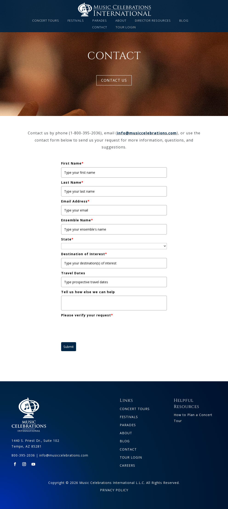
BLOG (183, 21)
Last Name (72, 182)
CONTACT (99, 27)
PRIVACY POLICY (114, 490)
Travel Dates (73, 273)
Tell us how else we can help (88, 292)
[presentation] (96, 328)
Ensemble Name (77, 220)
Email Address (75, 201)
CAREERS (127, 465)
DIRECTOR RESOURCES (153, 21)
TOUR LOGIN (126, 27)
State (67, 239)
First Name (72, 163)
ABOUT (120, 21)
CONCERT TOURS (45, 21)
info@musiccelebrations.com (147, 133)
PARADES (99, 21)
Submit (68, 346)
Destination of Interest (84, 254)
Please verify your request (87, 315)
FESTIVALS (76, 21)
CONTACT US (114, 80)
